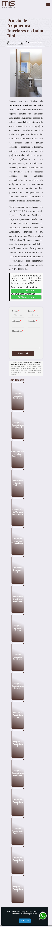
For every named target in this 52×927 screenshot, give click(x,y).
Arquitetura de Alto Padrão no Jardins (18, 484)
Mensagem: (17, 331)
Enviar (23, 353)
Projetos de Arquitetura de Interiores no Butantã (18, 746)
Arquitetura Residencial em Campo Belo (18, 600)
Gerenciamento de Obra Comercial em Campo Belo (17, 455)
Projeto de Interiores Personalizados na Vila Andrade (18, 543)
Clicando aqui (26, 297)
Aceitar (24, 921)
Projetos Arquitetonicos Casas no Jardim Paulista (18, 688)
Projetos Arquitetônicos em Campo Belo (18, 774)
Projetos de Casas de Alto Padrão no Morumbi (17, 630)
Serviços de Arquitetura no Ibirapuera (18, 716)
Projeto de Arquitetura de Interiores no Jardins (18, 804)
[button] (48, 4)
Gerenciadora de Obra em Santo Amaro (17, 512)
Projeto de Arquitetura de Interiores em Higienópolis (17, 863)
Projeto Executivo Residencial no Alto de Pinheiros (17, 398)
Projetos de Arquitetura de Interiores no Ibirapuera (18, 892)
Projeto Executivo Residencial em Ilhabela (17, 659)
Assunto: (32, 321)
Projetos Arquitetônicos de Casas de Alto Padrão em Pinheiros (18, 427)
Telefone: (16, 321)
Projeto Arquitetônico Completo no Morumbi (17, 832)
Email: (31, 311)
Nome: (15, 311)
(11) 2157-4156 (26, 290)
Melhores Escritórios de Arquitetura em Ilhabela (18, 572)
